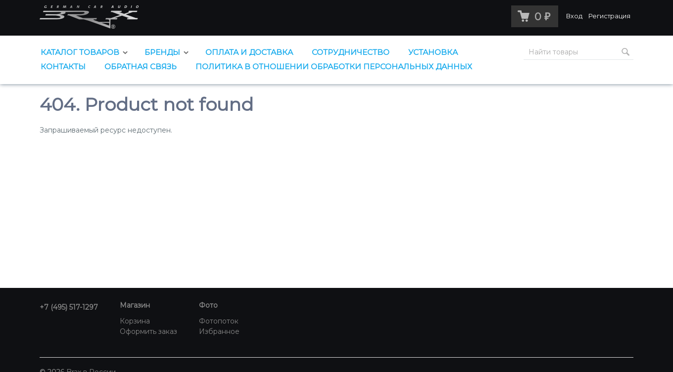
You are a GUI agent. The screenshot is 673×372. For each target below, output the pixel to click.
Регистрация (609, 16)
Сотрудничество (350, 52)
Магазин (135, 305)
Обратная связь (140, 66)
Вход (574, 16)
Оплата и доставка (249, 52)
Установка (433, 52)
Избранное (219, 331)
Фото (208, 305)
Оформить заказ (148, 331)
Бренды (162, 52)
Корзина (135, 321)
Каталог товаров (80, 52)
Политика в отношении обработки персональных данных (333, 66)
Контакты (63, 66)
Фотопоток (219, 321)
